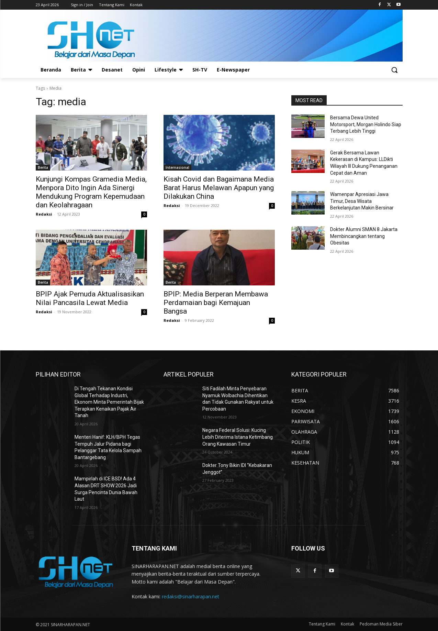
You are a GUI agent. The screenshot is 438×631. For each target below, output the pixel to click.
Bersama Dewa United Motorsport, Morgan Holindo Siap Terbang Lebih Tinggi (365, 124)
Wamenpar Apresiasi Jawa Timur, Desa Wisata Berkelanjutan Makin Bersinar (362, 201)
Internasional (177, 167)
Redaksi (44, 214)
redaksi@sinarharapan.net (190, 596)
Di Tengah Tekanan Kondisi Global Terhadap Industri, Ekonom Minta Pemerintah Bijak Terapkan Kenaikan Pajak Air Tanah (109, 402)
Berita (43, 167)
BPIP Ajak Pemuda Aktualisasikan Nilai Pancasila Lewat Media (90, 298)
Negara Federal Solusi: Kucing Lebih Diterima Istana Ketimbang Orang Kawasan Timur (237, 436)
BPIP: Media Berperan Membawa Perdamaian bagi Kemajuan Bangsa (216, 302)
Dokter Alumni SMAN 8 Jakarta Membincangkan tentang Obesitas (363, 236)
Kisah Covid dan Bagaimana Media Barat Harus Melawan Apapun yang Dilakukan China (219, 187)
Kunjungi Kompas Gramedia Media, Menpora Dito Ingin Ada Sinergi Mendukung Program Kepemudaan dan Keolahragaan (91, 192)
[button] (394, 70)
